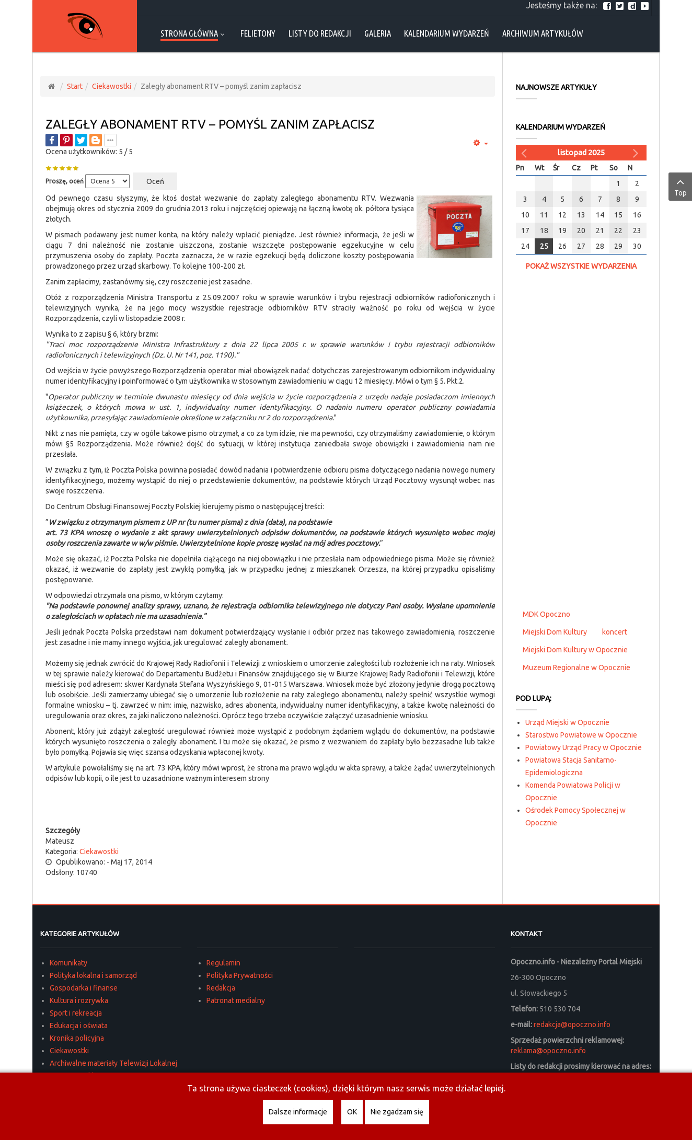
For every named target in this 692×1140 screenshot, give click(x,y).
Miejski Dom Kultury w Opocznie (575, 650)
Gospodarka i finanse (84, 988)
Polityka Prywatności (239, 975)
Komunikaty (68, 963)
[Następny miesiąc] (637, 152)
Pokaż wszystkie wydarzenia (581, 266)
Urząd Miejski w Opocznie (567, 722)
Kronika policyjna (77, 1038)
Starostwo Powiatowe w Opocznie (581, 735)
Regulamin (223, 963)
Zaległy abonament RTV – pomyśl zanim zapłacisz (210, 124)
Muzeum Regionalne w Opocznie (576, 667)
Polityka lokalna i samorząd (93, 975)
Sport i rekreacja (76, 1013)
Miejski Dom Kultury (555, 632)
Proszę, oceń (64, 181)
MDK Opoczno (546, 614)
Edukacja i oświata (79, 1025)
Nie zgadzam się (397, 1112)
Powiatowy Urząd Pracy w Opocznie (583, 747)
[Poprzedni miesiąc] (525, 152)
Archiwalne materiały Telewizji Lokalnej (113, 1063)
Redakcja (220, 988)
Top (680, 186)
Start (75, 86)
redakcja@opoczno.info (572, 1024)
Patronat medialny (235, 1000)
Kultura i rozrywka (79, 1000)
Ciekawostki (111, 86)
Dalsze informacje (298, 1112)
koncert (614, 632)
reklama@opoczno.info (548, 1050)
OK (352, 1112)
